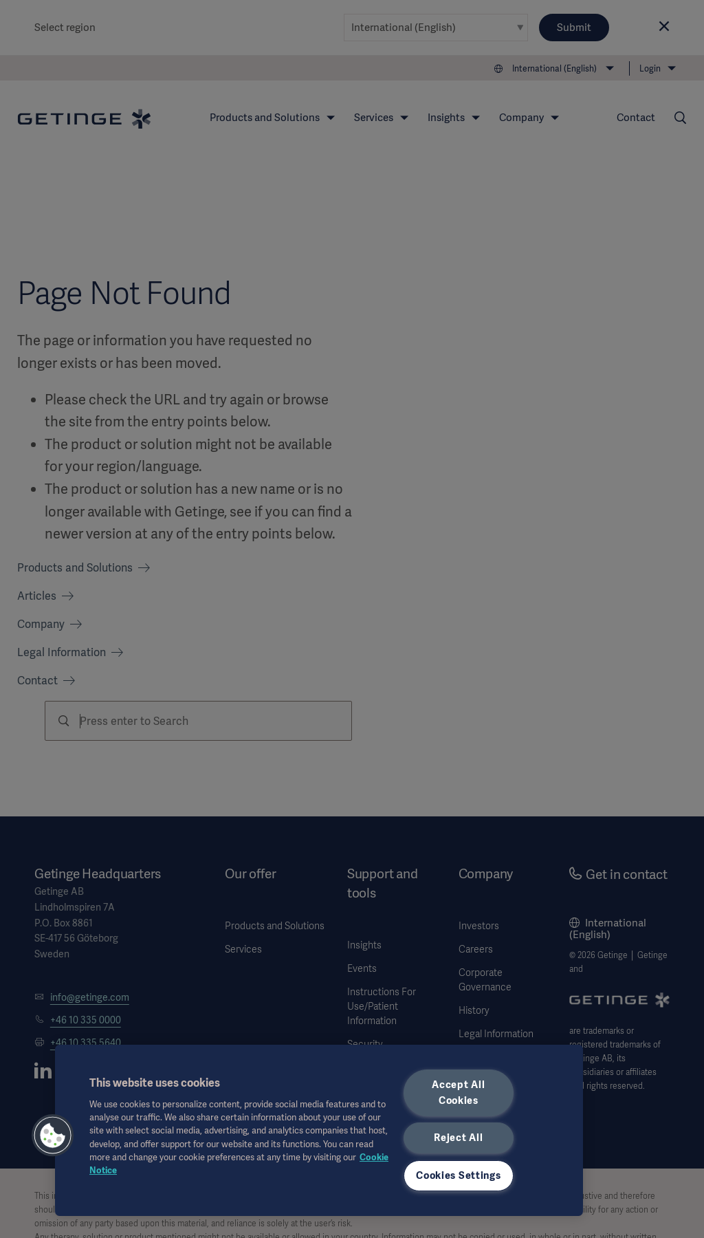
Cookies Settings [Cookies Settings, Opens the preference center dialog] (458, 1175)
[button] (53, 1136)
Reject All (458, 1137)
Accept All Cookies (458, 1092)
